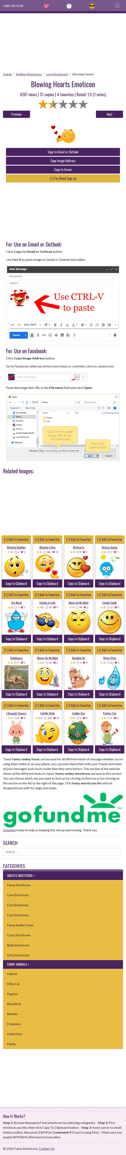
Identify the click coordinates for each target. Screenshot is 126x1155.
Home (7, 74)
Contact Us (46, 1148)
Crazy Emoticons (18, 935)
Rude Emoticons (18, 945)
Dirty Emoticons (18, 955)
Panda (11, 1044)
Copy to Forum (63, 169)
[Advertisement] (63, 41)
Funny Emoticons (18, 885)
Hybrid (12, 974)
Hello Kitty (14, 1034)
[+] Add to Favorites (16, 539)
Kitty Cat (13, 984)
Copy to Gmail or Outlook (63, 152)
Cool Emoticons (18, 905)
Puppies (12, 994)
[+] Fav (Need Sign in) (63, 178)
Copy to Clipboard (16, 583)
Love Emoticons (57, 74)
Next (109, 114)
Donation (9, 830)
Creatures (14, 1024)
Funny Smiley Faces (20, 925)
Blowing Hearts (83, 74)
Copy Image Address (63, 160)
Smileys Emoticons (29, 74)
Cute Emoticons (18, 915)
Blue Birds (14, 1004)
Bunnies (12, 1014)
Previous (16, 114)
